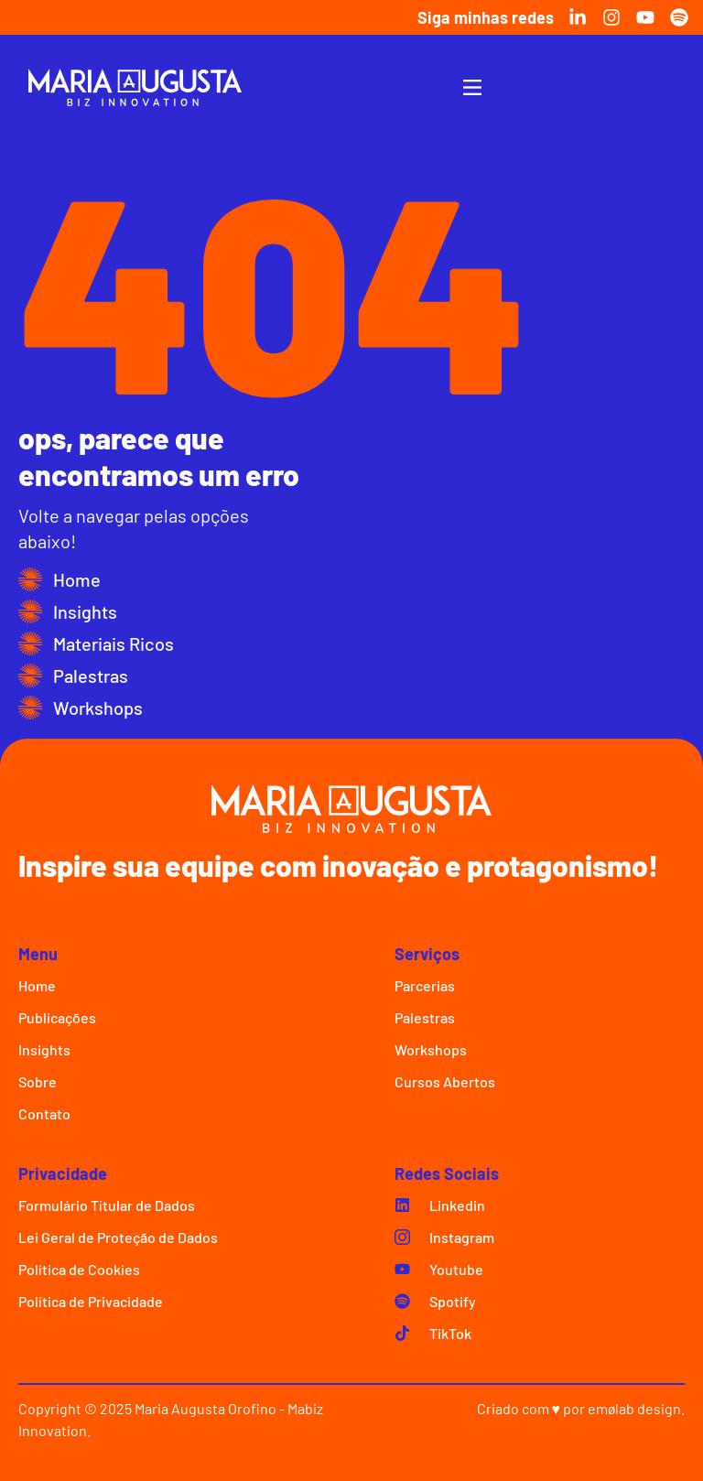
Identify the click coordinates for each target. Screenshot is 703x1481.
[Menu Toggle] (472, 87)
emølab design (634, 1408)
